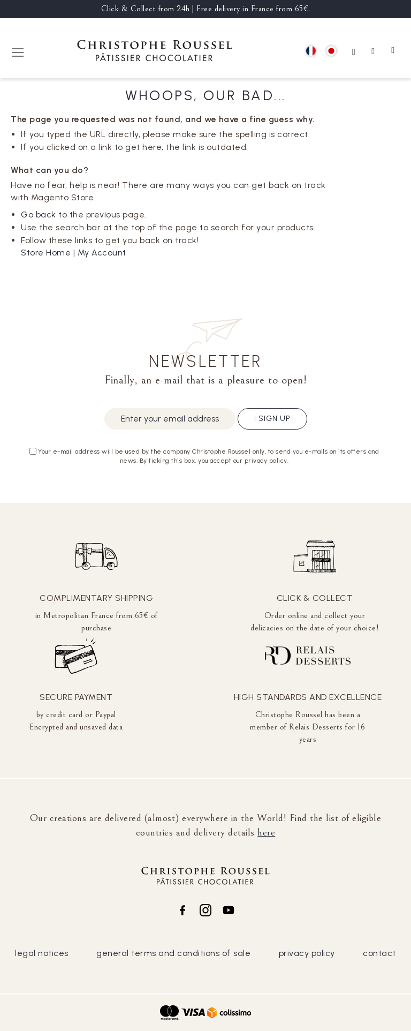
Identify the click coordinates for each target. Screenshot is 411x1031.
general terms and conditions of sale (173, 953)
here (266, 832)
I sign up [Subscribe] (272, 418)
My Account (102, 252)
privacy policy (307, 953)
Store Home (46, 252)
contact (379, 953)
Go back (38, 214)
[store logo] (154, 52)
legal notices (41, 953)
